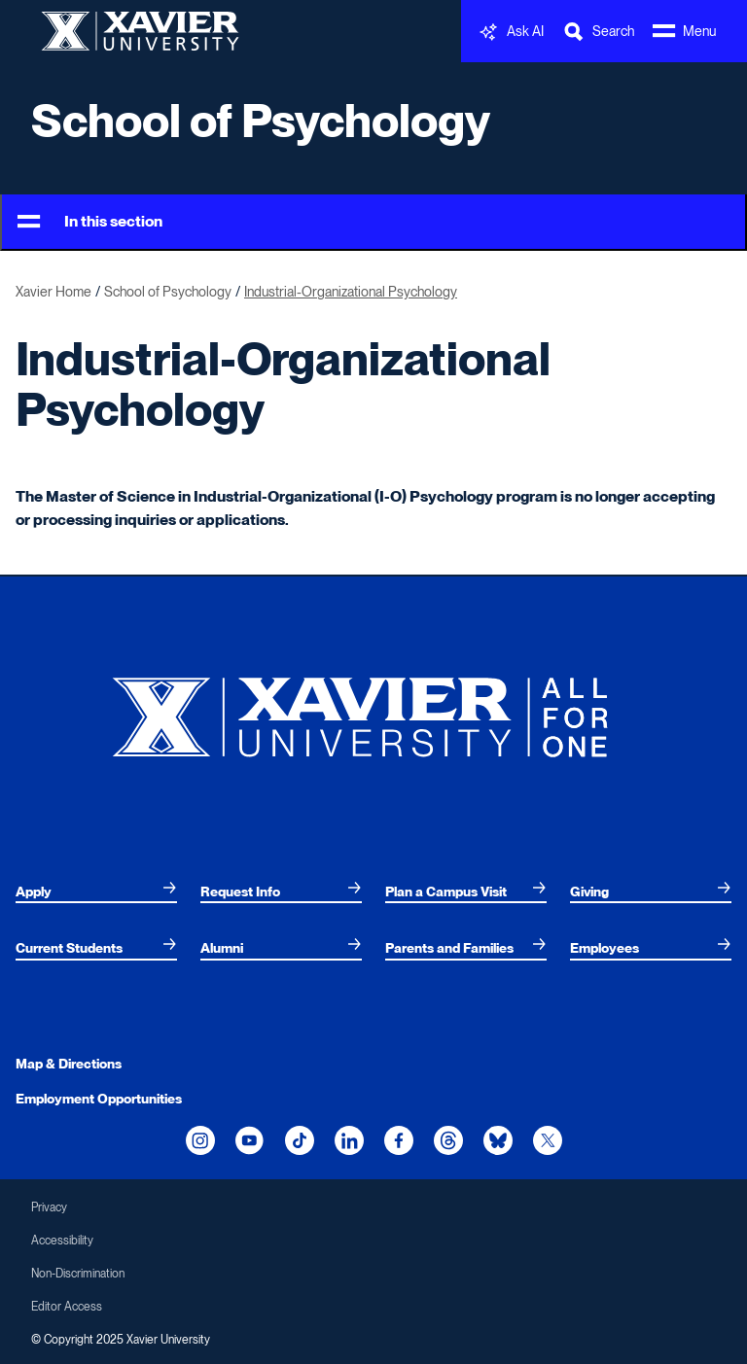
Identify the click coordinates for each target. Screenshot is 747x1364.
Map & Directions (69, 1063)
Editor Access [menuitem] (66, 1306)
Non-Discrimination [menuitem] (77, 1273)
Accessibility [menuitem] (62, 1240)
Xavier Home (53, 291)
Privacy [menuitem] (49, 1207)
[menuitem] (96, 891)
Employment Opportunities (99, 1098)
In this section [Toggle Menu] (90, 222)
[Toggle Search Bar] (598, 31)
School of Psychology (260, 120)
